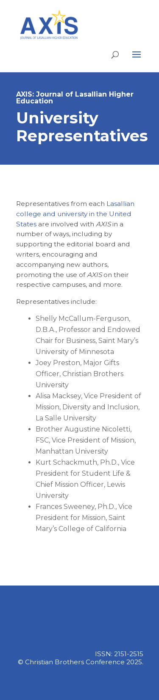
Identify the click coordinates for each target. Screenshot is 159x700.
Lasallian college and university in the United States (75, 214)
